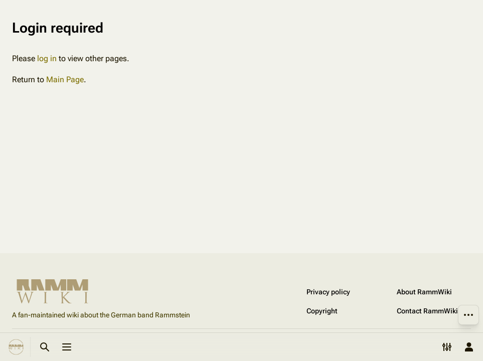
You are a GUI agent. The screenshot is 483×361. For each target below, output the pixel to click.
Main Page (65, 79)
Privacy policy (328, 292)
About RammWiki (424, 292)
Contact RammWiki (427, 311)
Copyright (322, 311)
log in (47, 58)
